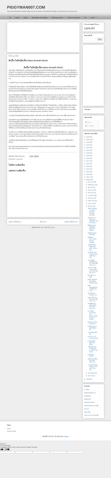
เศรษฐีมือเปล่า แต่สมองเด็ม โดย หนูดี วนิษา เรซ (92, 306)
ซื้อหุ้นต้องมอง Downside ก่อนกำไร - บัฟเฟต (92, 227)
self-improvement (89, 405)
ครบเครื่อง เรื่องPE (91, 355)
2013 (88, 171)
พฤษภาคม (91, 200)
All (10, 17)
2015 (88, 166)
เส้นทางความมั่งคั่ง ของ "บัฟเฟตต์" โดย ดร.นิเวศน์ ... (93, 220)
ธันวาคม (91, 182)
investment (19, 159)
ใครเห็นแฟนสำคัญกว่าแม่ (92, 294)
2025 (88, 139)
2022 (88, 147)
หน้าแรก (43, 222)
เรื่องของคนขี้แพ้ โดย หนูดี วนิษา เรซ (92, 360)
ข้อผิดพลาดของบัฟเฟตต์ (92, 233)
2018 (88, 158)
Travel (93, 17)
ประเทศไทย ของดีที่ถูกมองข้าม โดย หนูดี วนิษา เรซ (93, 262)
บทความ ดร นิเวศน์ (90, 415)
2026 (88, 137)
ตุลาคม (90, 187)
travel (86, 412)
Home (9, 428)
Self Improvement (57, 17)
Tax (85, 17)
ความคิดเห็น (89, 126)
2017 (88, 161)
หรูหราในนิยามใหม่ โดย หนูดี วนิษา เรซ (93, 299)
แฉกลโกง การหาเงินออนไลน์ (93, 337)
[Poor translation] (7, 449)
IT (84, 389)
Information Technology (39, 17)
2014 (88, 169)
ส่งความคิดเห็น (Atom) (48, 227)
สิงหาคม (90, 192)
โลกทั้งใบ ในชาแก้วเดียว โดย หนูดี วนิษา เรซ (92, 255)
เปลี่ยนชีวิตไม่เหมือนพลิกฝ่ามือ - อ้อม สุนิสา (92, 247)
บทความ (88, 122)
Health (17, 17)
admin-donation (89, 393)
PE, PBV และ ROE (92, 276)
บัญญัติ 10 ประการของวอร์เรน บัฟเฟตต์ (92, 239)
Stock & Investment (73, 17)
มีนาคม (90, 206)
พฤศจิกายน (91, 184)
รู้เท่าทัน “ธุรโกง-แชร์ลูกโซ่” (93, 322)
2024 (88, 142)
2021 (88, 150)
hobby (86, 399)
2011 (88, 177)
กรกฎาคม (91, 195)
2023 (88, 145)
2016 (88, 163)
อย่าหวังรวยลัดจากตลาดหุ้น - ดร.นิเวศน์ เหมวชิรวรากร (93, 270)
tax (85, 409)
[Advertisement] (43, 37)
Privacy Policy (11, 431)
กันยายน (90, 190)
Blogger (66, 436)
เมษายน (90, 203)
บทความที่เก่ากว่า (71, 222)
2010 (88, 179)
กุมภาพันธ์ (91, 373)
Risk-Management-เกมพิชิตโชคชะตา (93, 288)
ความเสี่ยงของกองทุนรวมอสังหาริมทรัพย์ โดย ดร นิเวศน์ (92, 315)
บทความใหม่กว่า (15, 222)
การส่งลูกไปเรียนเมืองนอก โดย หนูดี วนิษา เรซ (93, 367)
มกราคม (90, 375)
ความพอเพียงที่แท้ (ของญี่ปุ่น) (91, 342)
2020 (88, 153)
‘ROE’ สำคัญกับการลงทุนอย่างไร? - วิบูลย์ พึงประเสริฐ (92, 212)
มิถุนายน (91, 198)
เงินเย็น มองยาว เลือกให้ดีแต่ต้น (92, 328)
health (86, 396)
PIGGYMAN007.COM (26, 7)
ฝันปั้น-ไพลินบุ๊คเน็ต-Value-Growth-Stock (92, 281)
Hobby (26, 17)
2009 (88, 379)
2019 (88, 155)
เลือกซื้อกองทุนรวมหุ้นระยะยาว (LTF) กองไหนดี (93, 349)
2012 (88, 174)
